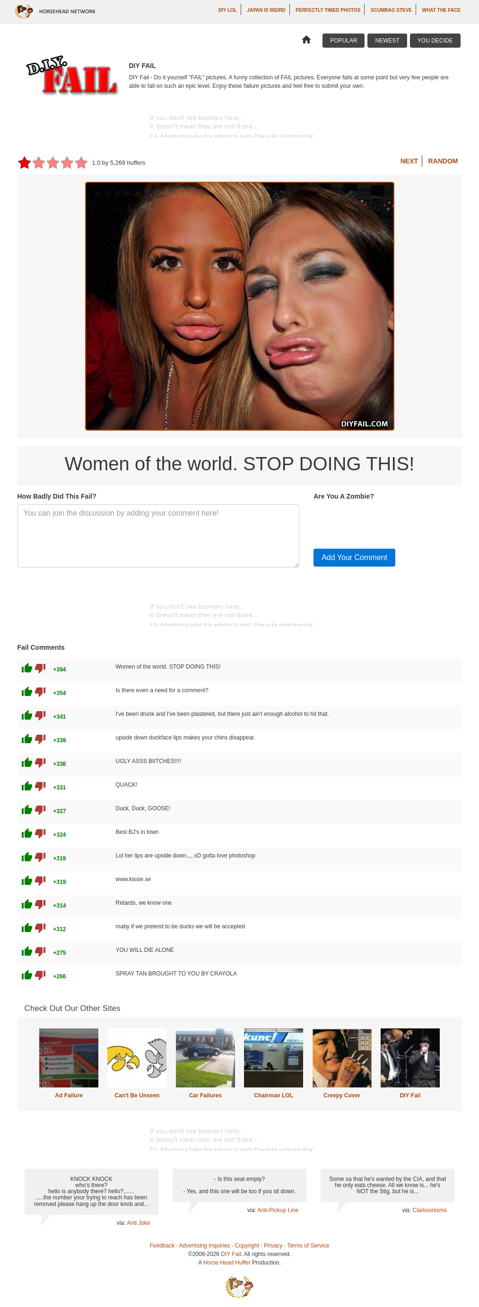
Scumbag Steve (391, 10)
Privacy (273, 1245)
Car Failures (205, 1095)
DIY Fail (410, 1095)
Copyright (247, 1245)
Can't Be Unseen (137, 1095)
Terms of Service (308, 1245)
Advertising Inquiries (204, 1245)
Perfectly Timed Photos (328, 10)
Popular (343, 40)
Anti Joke (138, 1223)
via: (122, 1223)
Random (443, 161)
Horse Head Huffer (227, 1262)
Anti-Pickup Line (277, 1210)
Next (409, 161)
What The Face (441, 10)
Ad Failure (69, 1095)
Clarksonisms (429, 1210)
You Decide (435, 40)
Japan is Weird (266, 10)
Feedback (162, 1245)
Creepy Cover (341, 1095)
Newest (387, 40)
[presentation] (385, 522)
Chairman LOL (273, 1095)
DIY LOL (227, 10)
